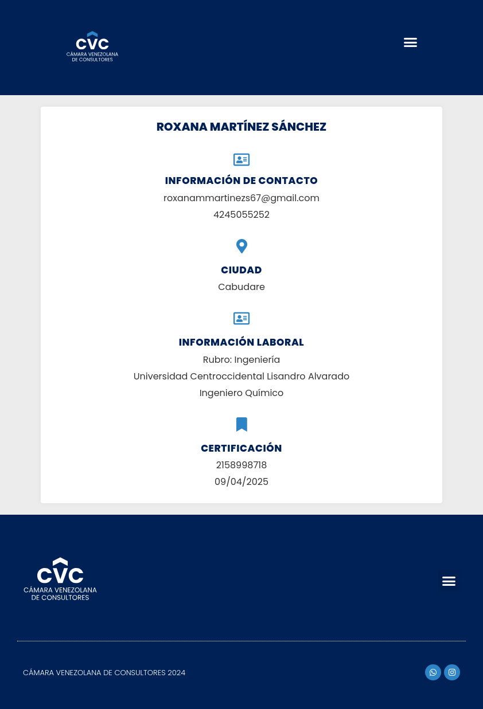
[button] (410, 42)
